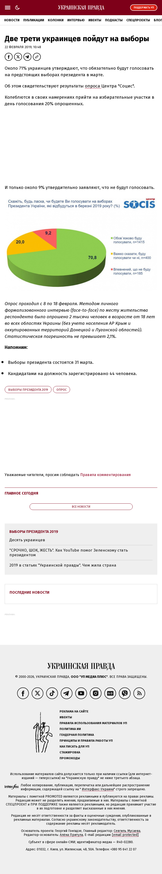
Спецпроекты (138, 20)
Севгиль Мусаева (127, 831)
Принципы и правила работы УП (86, 740)
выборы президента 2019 (28, 389)
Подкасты (114, 20)
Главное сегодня (21, 493)
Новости (11, 20)
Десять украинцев (27, 540)
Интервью (76, 20)
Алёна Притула (71, 835)
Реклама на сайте (74, 711)
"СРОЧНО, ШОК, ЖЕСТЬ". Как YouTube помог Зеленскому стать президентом (68, 552)
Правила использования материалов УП (93, 723)
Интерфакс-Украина (98, 789)
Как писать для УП (74, 746)
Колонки (56, 20)
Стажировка (70, 752)
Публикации (33, 20)
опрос (62, 389)
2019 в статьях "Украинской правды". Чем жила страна (62, 565)
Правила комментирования (105, 475)
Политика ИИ (70, 729)
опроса (93, 86)
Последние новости (29, 592)
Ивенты (94, 20)
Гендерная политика (77, 735)
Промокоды (70, 758)
